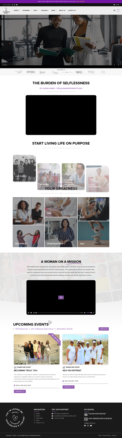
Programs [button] (27, 10)
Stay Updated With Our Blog (100, 418)
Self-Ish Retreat (72, 370)
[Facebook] (12, 4)
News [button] (54, 10)
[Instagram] (14, 4)
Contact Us (72, 10)
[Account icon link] (116, 5)
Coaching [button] (45, 10)
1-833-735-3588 (80, 1)
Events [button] (17, 10)
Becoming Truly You (25, 370)
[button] (6, 5)
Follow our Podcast (97, 414)
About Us (62, 10)
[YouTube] (16, 4)
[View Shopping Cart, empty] (118, 10)
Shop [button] (36, 10)
